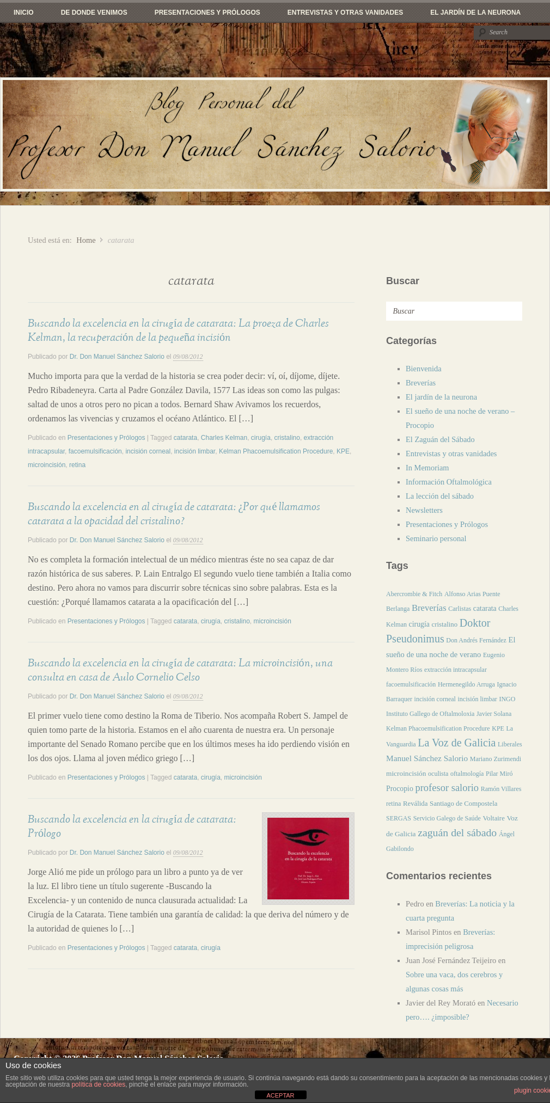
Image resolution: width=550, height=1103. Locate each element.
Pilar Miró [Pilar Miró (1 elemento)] (499, 773)
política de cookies (98, 1084)
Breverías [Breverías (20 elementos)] (429, 608)
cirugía (261, 438)
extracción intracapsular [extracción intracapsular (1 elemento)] (455, 669)
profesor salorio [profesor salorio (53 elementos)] (447, 787)
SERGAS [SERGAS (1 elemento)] (398, 818)
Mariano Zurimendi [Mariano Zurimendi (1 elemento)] (495, 759)
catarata (185, 438)
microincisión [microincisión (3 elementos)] (406, 773)
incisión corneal (147, 451)
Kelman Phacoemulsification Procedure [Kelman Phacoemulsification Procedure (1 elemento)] (438, 728)
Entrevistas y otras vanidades (345, 12)
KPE (343, 451)
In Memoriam (427, 467)
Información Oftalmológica (449, 481)
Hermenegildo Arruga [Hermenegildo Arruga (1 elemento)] (466, 684)
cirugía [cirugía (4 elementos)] (419, 624)
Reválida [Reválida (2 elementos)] (415, 803)
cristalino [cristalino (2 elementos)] (445, 624)
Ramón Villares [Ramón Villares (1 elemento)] (501, 789)
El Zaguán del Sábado (440, 439)
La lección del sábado (440, 496)
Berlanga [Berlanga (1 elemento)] (398, 608)
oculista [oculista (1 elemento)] (438, 773)
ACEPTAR (280, 1095)
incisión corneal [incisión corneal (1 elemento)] (435, 699)
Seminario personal (436, 538)
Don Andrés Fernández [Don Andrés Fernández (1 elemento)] (476, 640)
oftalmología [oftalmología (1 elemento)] (467, 773)
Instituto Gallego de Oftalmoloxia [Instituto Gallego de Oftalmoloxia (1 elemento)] (430, 714)
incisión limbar (194, 451)
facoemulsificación (95, 451)
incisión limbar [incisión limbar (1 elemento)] (477, 699)
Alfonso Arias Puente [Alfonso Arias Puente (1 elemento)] (472, 594)
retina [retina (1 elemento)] (393, 803)
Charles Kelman (224, 438)
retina (77, 465)
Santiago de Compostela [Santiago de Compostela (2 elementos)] (463, 803)
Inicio (24, 12)
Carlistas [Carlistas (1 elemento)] (459, 608)
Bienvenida (424, 368)
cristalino (287, 438)
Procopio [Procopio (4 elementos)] (399, 789)
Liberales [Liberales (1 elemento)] (510, 744)
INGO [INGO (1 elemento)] (507, 699)
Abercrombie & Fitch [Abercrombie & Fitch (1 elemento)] (414, 594)
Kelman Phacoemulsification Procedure (276, 451)
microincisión (46, 465)
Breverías (421, 382)
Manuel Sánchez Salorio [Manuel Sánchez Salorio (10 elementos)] (427, 758)
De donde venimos (94, 12)
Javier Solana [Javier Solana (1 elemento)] (493, 714)
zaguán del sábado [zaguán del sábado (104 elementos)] (457, 832)
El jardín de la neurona (475, 12)
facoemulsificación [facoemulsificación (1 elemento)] (411, 684)
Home (85, 240)
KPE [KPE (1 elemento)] (498, 728)
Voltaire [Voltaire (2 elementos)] (494, 818)
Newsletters (424, 510)
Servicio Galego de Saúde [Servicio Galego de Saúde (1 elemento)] (447, 818)
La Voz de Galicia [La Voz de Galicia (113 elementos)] (457, 743)
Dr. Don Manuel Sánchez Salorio (117, 356)
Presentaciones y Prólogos (207, 12)
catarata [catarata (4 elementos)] (485, 608)
